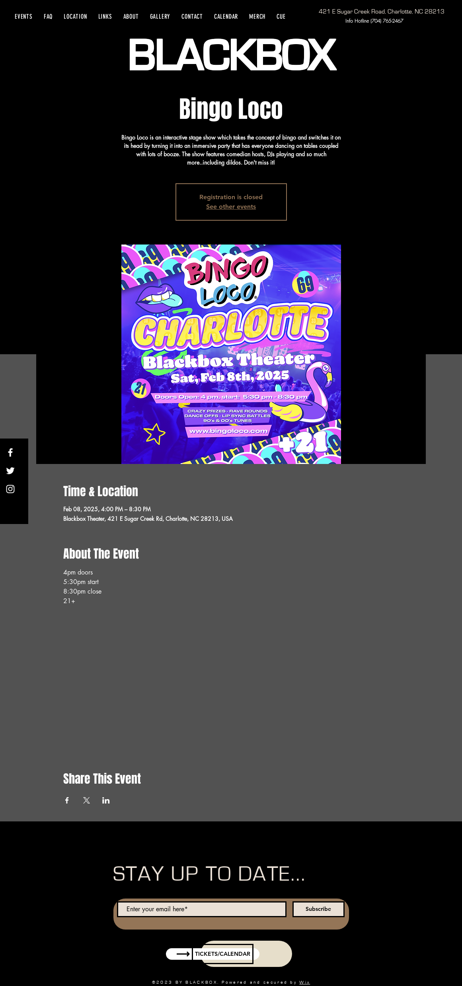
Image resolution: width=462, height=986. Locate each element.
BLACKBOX (230, 57)
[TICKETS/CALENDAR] (222, 954)
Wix (304, 982)
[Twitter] (10, 470)
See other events (231, 206)
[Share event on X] (86, 800)
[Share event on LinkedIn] (106, 800)
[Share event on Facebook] (67, 800)
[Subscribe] (318, 909)
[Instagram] (10, 489)
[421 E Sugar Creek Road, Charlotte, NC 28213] (382, 11)
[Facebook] (10, 452)
